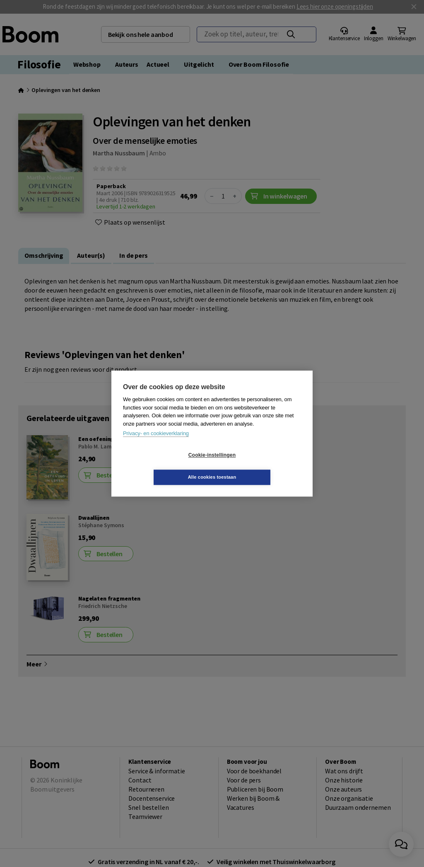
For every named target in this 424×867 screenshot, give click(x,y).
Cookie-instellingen (162, 466)
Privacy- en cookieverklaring (156, 444)
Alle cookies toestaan (261, 465)
